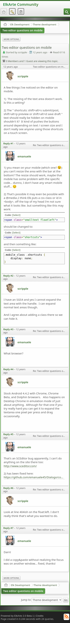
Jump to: (26, 600)
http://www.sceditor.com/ (20, 466)
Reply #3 (8, 329)
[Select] (16, 215)
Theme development (44, 24)
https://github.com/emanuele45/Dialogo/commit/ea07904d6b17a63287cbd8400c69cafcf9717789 (34, 477)
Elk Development (19, 24)
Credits (39, 615)
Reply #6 (8, 488)
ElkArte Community (20, 4)
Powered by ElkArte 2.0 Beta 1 (17, 615)
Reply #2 (8, 275)
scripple (23, 76)
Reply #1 (8, 143)
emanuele (24, 156)
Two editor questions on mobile (22, 30)
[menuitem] (67, 11)
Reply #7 (8, 528)
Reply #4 (8, 369)
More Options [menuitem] (11, 39)
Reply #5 (8, 434)
